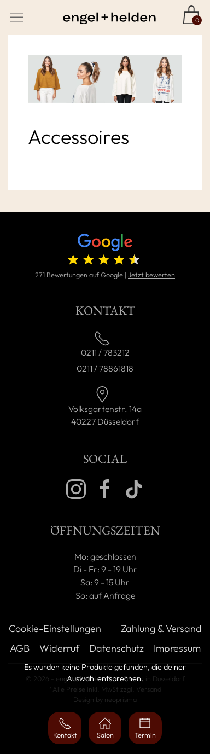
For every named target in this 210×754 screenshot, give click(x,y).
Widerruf (59, 648)
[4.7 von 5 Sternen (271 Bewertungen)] (105, 251)
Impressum (177, 648)
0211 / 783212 (105, 352)
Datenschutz (116, 648)
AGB (20, 648)
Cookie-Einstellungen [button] (55, 628)
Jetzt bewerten (151, 274)
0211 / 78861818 (105, 368)
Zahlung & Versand (161, 628)
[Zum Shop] (191, 14)
